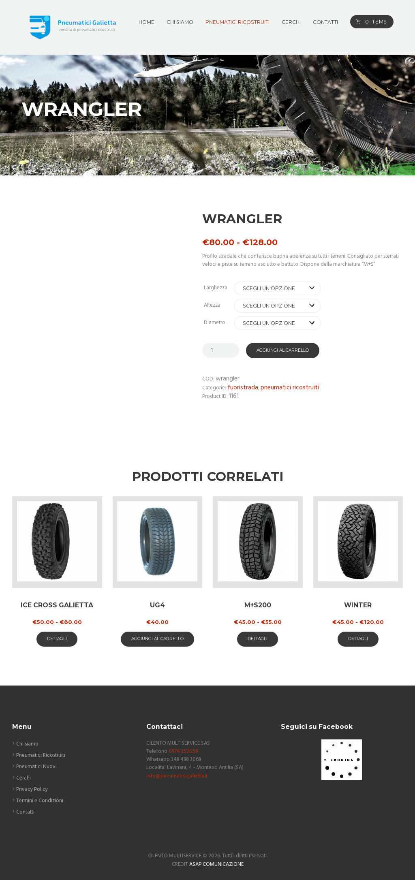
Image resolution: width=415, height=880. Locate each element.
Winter (358, 605)
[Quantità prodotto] (220, 350)
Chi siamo (27, 744)
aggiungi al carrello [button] (157, 638)
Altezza (212, 305)
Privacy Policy (32, 789)
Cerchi (23, 778)
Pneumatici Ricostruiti (290, 387)
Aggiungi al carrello (283, 350)
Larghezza (215, 288)
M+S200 (257, 605)
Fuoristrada (242, 387)
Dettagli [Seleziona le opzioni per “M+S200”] (257, 638)
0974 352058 (183, 751)
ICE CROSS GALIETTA (57, 605)
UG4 (157, 605)
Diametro (214, 322)
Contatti (25, 812)
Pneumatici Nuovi (36, 767)
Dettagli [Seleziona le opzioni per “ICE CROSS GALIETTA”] (57, 638)
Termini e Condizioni (39, 801)
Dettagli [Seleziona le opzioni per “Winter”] (358, 638)
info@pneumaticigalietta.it (177, 776)
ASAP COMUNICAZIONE (216, 864)
